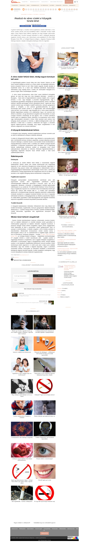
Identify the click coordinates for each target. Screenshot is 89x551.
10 (50, 9)
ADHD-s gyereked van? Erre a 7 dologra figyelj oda (68, 131)
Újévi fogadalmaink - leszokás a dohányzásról (22, 501)
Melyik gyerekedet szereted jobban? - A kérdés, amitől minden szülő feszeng (68, 217)
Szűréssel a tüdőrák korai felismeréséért (22, 352)
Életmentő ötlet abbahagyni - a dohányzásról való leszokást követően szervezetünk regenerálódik (45, 353)
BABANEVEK (72, 5)
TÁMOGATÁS (69, 1)
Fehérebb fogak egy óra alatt (44, 480)
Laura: (63, 297)
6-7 (72, 9)
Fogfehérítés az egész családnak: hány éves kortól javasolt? (21, 374)
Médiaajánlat (22, 528)
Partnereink (55, 528)
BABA (28, 5)
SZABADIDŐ (58, 5)
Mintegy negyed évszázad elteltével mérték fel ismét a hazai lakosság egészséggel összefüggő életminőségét (34, 295)
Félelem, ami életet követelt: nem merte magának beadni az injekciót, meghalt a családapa (31, 303)
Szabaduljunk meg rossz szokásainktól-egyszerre (44, 523)
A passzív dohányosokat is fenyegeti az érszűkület (22, 417)
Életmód (36, 14)
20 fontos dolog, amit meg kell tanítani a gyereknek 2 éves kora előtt (68, 68)
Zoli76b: (61, 290)
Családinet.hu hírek (26, 14)
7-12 (74, 9)
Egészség (42, 14)
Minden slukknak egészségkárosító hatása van (44, 416)
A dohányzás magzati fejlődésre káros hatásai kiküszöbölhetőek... (22, 459)
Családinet (28, 24)
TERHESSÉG (22, 5)
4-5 (69, 9)
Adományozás (70, 528)
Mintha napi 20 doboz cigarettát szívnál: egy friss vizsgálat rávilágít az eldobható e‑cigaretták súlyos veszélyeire (22, 332)
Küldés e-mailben (39, 25)
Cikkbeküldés (62, 528)
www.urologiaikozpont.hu (24, 254)
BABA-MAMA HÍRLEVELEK (56, 1)
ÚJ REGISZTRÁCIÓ (43, 282)
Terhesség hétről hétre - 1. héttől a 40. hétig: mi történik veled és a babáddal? (70, 267)
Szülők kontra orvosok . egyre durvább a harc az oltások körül (67, 110)
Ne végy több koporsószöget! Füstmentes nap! (44, 501)
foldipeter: (62, 288)
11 (53, 9)
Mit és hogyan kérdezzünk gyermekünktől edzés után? (67, 153)
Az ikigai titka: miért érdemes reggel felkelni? (67, 195)
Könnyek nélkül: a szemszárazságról (44, 459)
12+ (76, 9)
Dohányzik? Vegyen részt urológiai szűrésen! (45, 395)
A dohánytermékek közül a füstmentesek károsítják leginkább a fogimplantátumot (44, 331)
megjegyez (21, 283)
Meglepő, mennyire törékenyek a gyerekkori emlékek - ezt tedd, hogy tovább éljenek (68, 174)
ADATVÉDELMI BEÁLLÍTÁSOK (44, 540)
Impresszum (15, 528)
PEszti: (59, 292)
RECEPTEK (65, 5)
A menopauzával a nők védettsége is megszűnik (22, 437)
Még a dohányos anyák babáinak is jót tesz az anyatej (22, 395)
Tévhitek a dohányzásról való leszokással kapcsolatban (44, 438)
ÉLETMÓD (52, 5)
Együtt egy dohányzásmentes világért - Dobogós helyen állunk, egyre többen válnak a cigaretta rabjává (22, 481)
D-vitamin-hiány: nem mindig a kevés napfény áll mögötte (68, 89)
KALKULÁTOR (45, 1)
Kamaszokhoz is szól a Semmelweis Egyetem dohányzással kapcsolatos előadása (45, 374)
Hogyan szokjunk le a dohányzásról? (22, 523)
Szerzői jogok (38, 528)
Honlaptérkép (47, 528)
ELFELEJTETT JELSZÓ (43, 279)
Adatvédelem (30, 528)
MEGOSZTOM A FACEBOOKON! (21, 259)
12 (55, 9)
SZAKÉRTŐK (24, 1)
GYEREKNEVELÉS (35, 5)
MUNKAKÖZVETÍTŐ (34, 1)
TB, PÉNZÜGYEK (44, 5)
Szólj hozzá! (25, 25)
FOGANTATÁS (15, 5)
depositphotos (16, 257)
